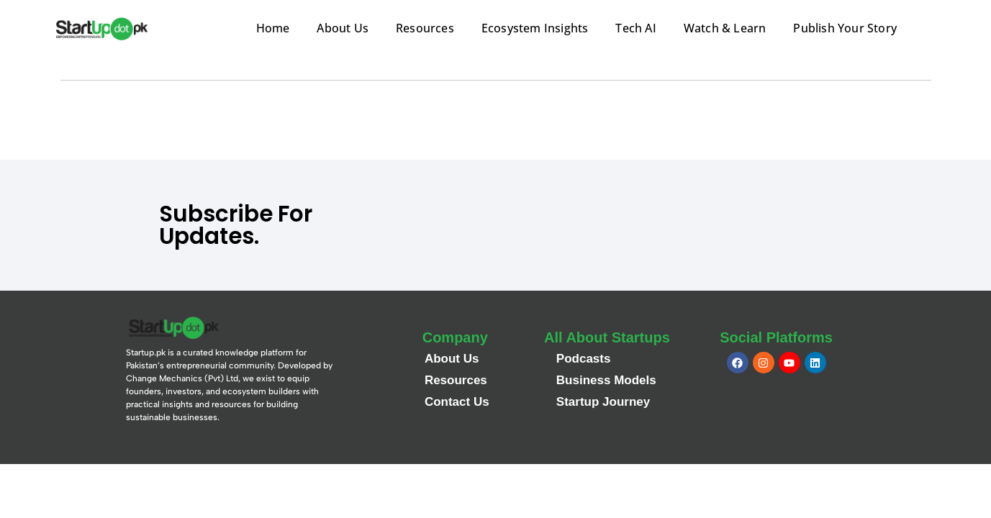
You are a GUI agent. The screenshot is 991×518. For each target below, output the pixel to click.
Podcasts (583, 358)
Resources (425, 28)
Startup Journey (603, 402)
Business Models (606, 380)
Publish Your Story (845, 28)
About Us (342, 28)
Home (273, 28)
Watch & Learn (725, 28)
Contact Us (457, 402)
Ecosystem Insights (535, 28)
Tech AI (635, 28)
